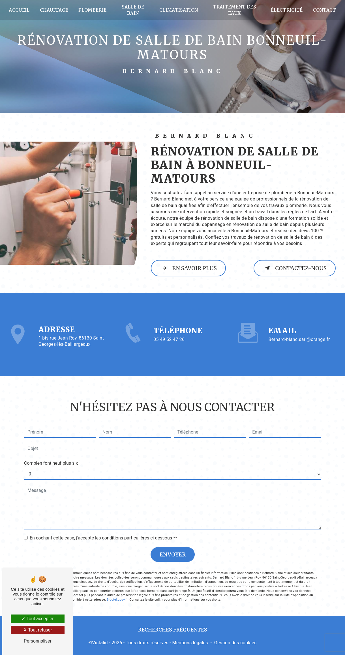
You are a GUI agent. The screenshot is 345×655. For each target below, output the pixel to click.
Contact (323, 10)
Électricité (286, 10)
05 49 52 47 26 (169, 351)
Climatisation (179, 10)
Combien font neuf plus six (51, 450)
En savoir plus (189, 268)
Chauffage (54, 10)
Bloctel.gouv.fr (117, 587)
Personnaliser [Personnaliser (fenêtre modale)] (38, 641)
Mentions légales (190, 642)
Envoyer (172, 542)
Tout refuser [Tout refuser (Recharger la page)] (37, 630)
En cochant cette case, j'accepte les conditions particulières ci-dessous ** (103, 525)
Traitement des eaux (234, 10)
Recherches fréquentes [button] (172, 629)
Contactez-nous (294, 268)
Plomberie (93, 10)
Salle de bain (133, 10)
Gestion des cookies (235, 642)
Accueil (20, 10)
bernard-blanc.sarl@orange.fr (299, 327)
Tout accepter (37, 618)
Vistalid (100, 642)
